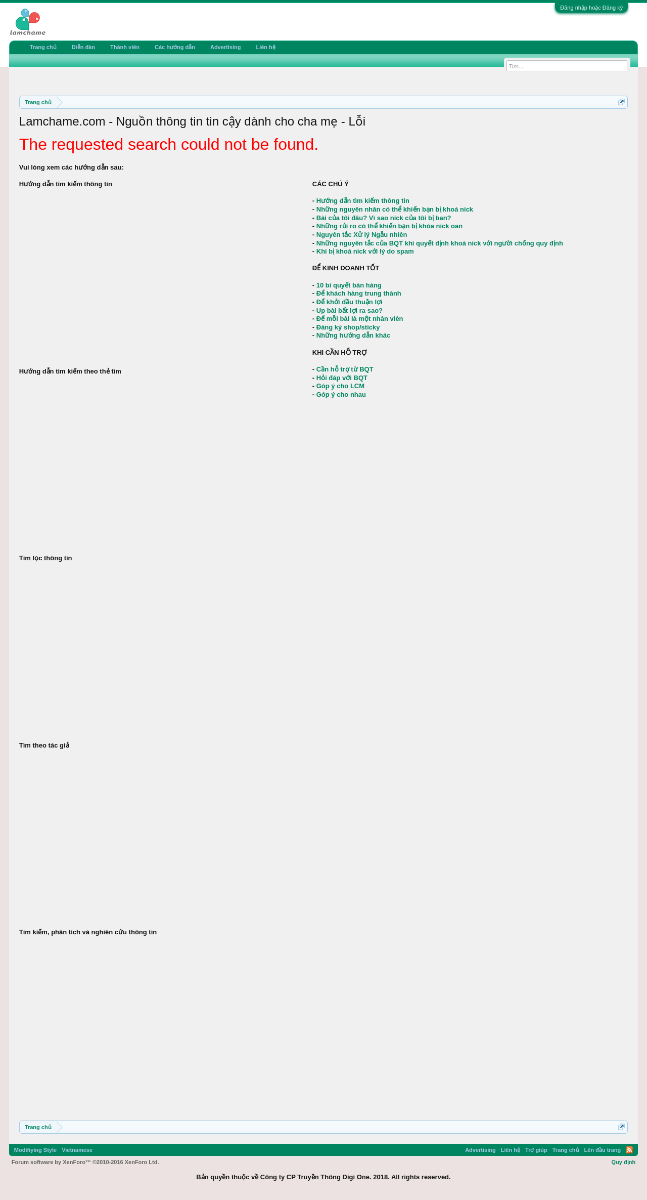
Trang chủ (43, 47)
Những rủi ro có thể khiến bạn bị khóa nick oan (389, 226)
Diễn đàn (83, 47)
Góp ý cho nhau (341, 394)
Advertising (225, 47)
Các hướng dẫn (175, 47)
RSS (629, 1149)
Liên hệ (265, 47)
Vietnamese (77, 1150)
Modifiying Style (35, 1150)
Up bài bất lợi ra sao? (349, 310)
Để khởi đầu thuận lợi (349, 302)
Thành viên (125, 47)
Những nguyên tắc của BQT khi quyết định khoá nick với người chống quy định (439, 243)
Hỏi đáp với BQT (341, 378)
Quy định (624, 1162)
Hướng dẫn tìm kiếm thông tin (362, 200)
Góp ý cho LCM (340, 386)
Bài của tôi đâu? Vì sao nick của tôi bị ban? (383, 218)
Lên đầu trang (602, 1150)
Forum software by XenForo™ (85, 1162)
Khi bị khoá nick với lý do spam (365, 251)
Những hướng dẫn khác (353, 335)
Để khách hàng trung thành (358, 293)
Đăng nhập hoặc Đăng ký (591, 8)
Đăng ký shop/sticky (348, 327)
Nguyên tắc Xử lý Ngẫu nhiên (361, 234)
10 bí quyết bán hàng (349, 285)
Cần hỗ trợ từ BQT (345, 369)
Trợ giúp (536, 1150)
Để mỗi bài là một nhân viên (359, 318)
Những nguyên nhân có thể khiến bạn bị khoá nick (394, 209)
